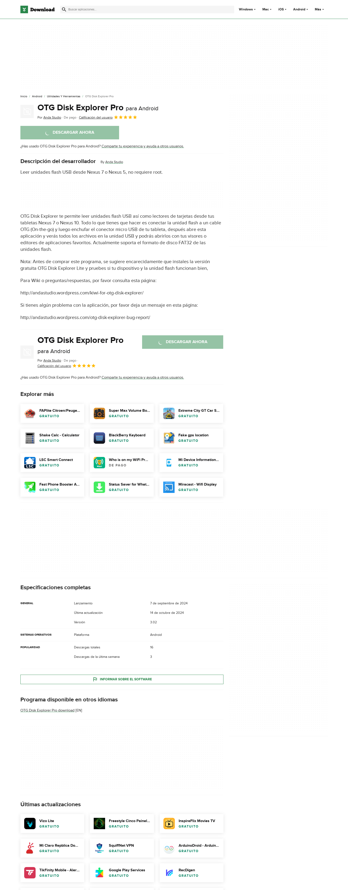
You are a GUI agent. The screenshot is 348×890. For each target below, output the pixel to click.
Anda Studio (114, 162)
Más (320, 9)
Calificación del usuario (108, 117)
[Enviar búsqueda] (64, 9)
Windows (246, 9)
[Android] (37, 96)
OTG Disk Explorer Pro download (47, 710)
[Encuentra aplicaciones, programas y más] (147, 9)
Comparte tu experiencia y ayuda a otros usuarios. (143, 146)
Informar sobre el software (122, 679)
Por (49, 117)
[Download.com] (37, 9)
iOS (281, 9)
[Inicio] (23, 96)
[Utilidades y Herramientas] (63, 96)
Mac (265, 9)
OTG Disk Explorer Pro (97, 107)
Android (299, 9)
